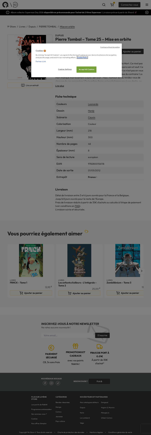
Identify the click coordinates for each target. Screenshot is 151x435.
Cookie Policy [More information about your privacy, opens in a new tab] (82, 57)
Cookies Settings (65, 69)
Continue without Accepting (110, 47)
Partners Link (41, 61)
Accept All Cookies (86, 69)
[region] (76, 60)
